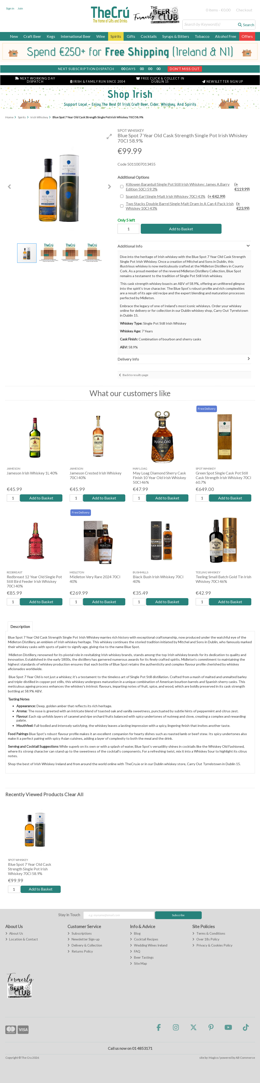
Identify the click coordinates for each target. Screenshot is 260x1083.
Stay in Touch (69, 914)
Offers (247, 36)
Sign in (10, 8)
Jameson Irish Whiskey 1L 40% (32, 473)
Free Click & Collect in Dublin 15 (160, 80)
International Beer (76, 36)
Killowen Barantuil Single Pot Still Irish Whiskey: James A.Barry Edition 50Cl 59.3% (188, 186)
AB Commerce (245, 1058)
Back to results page (135, 375)
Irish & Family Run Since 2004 (97, 81)
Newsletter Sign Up (222, 81)
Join (20, 8)
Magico (213, 1058)
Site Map (138, 963)
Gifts (131, 36)
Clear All (73, 794)
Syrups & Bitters (175, 36)
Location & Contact (21, 939)
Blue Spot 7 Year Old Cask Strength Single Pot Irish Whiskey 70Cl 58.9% (29, 869)
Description (20, 626)
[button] (109, 136)
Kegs (51, 36)
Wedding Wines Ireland (148, 945)
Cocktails (149, 36)
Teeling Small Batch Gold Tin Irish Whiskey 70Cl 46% (223, 579)
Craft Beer (32, 36)
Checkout (244, 10)
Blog (135, 933)
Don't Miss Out (185, 69)
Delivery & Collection (84, 945)
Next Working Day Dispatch (35, 80)
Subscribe (178, 915)
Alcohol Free (225, 36)
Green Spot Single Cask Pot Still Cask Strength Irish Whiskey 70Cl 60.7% (223, 477)
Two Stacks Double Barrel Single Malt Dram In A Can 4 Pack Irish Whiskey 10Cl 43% (188, 205)
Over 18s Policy (205, 939)
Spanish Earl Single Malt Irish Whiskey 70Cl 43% (175, 196)
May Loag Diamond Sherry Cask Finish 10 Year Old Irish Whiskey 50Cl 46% (159, 477)
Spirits (116, 36)
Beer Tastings (141, 957)
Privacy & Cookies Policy (212, 945)
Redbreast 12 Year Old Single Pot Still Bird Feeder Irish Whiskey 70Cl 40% (34, 581)
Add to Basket (180, 228)
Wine (100, 36)
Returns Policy (80, 951)
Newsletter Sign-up (83, 939)
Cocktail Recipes (144, 939)
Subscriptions (79, 933)
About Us (14, 933)
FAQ (135, 951)
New (14, 36)
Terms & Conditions (208, 933)
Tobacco (202, 36)
